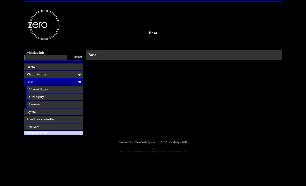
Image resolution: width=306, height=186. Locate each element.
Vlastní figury (38, 89)
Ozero (31, 67)
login (153, 148)
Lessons (34, 104)
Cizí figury (36, 97)
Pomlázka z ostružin (40, 119)
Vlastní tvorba (36, 74)
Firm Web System (145, 142)
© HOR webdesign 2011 (172, 142)
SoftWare (33, 127)
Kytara (31, 112)
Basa (153, 33)
